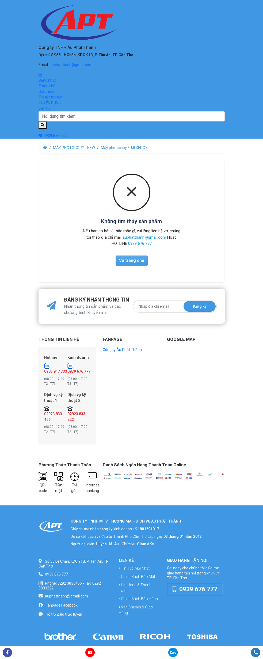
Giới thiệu (46, 91)
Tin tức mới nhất (134, 568)
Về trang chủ (131, 260)
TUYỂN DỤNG (50, 103)
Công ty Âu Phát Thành (122, 350)
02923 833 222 (76, 417)
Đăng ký (200, 306)
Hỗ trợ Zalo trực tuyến (64, 614)
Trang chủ (47, 86)
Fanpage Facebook (62, 605)
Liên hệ (44, 108)
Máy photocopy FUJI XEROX (124, 148)
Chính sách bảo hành (138, 599)
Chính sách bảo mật (137, 577)
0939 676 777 (53, 136)
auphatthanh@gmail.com (71, 65)
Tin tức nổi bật (51, 97)
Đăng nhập (132, 77)
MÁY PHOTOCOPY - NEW (74, 148)
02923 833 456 (53, 417)
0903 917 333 (55, 371)
